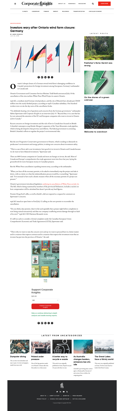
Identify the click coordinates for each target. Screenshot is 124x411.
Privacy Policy (41, 399)
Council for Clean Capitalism (59, 399)
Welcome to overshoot (95, 132)
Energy (55, 11)
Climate (25, 11)
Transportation (79, 11)
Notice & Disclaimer (79, 399)
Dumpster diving (18, 357)
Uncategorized (15, 23)
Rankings (72, 3)
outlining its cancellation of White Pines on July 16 (60, 184)
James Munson (17, 34)
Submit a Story (55, 395)
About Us (61, 3)
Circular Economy (95, 11)
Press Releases (77, 395)
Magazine (82, 3)
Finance (46, 11)
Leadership (36, 11)
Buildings (65, 11)
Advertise (66, 395)
